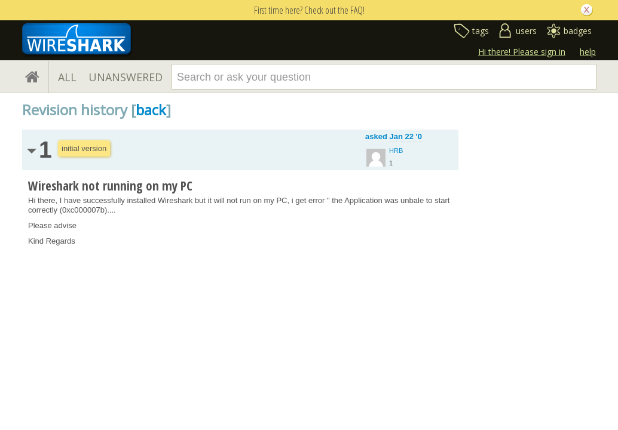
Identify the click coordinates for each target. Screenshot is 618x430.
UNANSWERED (125, 77)
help (588, 51)
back (151, 109)
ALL (67, 77)
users (526, 30)
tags (480, 30)
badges (578, 30)
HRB (396, 150)
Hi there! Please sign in (521, 51)
